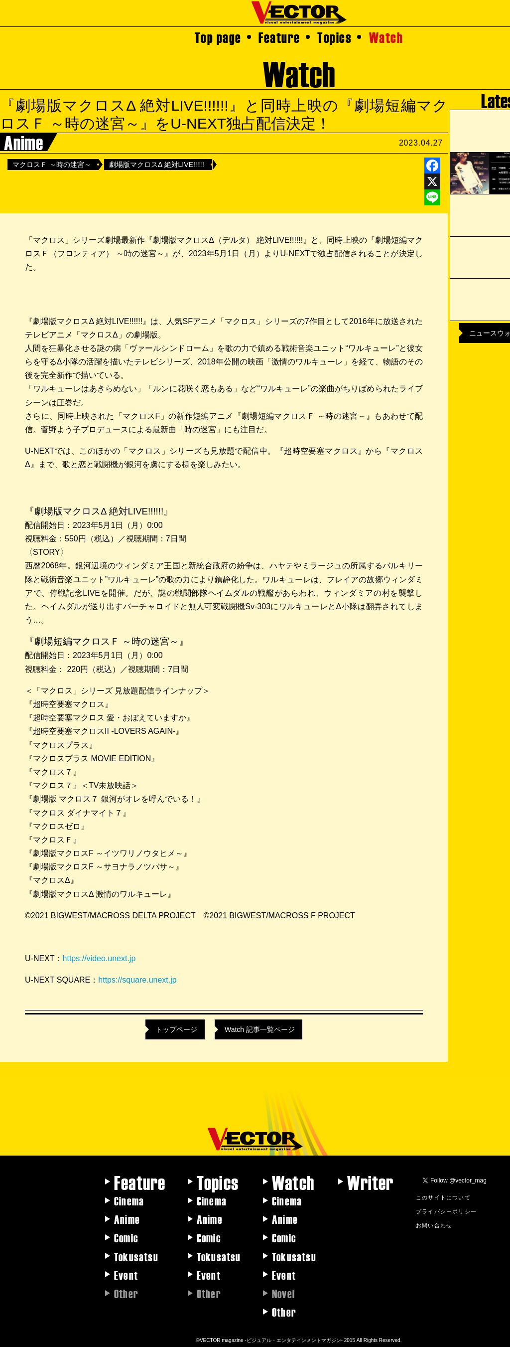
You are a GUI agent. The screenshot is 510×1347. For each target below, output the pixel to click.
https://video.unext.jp (99, 958)
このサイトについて (443, 1197)
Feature (279, 37)
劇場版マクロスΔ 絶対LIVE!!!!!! (157, 164)
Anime (127, 1218)
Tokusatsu (136, 1256)
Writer (370, 1182)
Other (284, 1311)
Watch (386, 37)
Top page (218, 37)
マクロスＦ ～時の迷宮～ (51, 164)
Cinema (129, 1200)
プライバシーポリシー (446, 1211)
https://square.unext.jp (137, 980)
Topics (334, 37)
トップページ (176, 1029)
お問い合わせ (434, 1225)
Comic (126, 1237)
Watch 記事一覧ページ (260, 1029)
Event (126, 1274)
